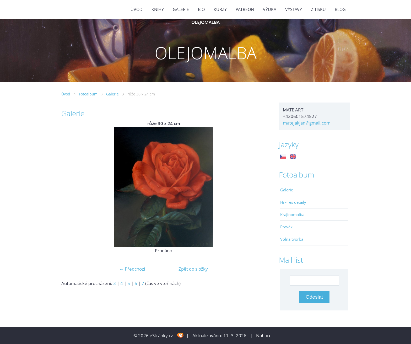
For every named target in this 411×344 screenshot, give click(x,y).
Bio (201, 9)
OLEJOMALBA (205, 22)
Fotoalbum (88, 94)
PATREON (245, 9)
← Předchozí (132, 269)
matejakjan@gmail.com (307, 123)
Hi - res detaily (293, 202)
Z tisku (318, 9)
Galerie (112, 94)
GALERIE (181, 9)
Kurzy (220, 9)
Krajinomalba (292, 214)
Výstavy (293, 9)
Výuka (269, 9)
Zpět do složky (193, 269)
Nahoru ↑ (265, 335)
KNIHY (158, 9)
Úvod (137, 9)
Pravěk (286, 226)
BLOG (340, 9)
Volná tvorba (291, 239)
